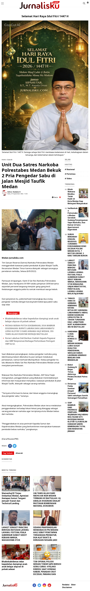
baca (55, 197)
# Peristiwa (70, 174)
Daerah (9, 160)
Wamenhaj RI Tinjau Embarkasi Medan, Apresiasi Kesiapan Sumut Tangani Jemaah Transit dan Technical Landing (15, 498)
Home (4, 160)
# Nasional (70, 169)
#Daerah (19, 453)
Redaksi (65, 584)
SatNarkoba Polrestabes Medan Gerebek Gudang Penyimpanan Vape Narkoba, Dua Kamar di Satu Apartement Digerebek (78, 219)
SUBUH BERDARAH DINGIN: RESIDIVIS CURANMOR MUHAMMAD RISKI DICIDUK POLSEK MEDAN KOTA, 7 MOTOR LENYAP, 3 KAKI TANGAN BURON (77, 245)
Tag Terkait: (8, 453)
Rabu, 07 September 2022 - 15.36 (17, 194)
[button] (88, 1)
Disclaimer (67, 587)
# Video (68, 178)
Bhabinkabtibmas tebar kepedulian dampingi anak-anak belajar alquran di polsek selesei (15, 565)
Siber (73, 584)
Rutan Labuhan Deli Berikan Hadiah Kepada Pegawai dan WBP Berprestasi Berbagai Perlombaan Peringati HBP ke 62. (30, 341)
